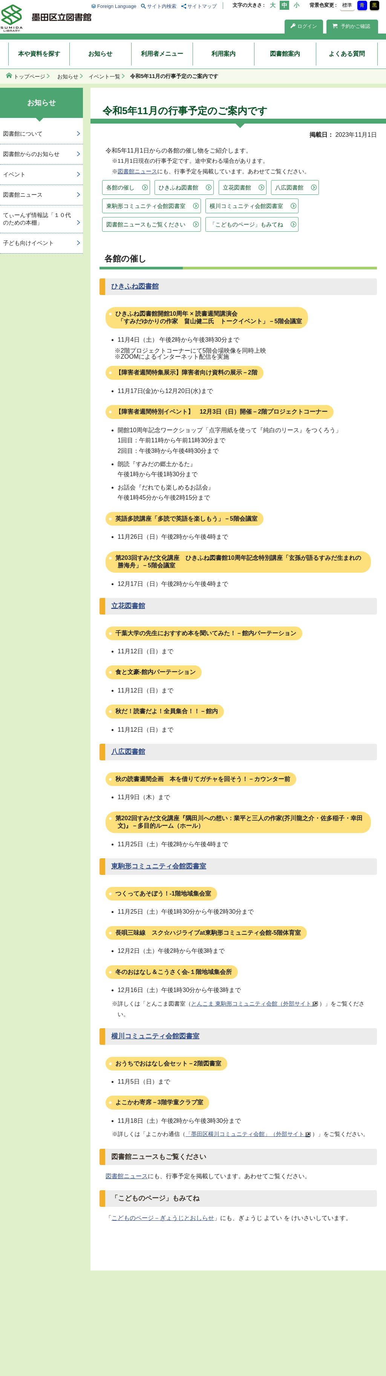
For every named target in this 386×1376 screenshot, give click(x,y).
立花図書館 (237, 187)
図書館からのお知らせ (31, 154)
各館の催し (120, 187)
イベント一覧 (104, 76)
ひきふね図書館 (178, 187)
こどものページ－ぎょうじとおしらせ (163, 1218)
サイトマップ (202, 6)
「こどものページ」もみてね (246, 224)
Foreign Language (116, 6)
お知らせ (100, 53)
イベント (14, 174)
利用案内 (223, 53)
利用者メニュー (162, 53)
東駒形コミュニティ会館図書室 (145, 206)
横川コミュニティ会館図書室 (246, 206)
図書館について (23, 133)
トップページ (29, 76)
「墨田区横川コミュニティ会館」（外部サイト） (247, 1134)
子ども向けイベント (28, 243)
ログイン (304, 26)
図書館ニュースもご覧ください (145, 224)
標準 (347, 5)
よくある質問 (347, 53)
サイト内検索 (161, 6)
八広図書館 (289, 187)
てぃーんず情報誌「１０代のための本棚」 (37, 219)
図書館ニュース (137, 171)
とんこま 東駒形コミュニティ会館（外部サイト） (254, 1003)
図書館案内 (285, 53)
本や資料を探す (39, 53)
